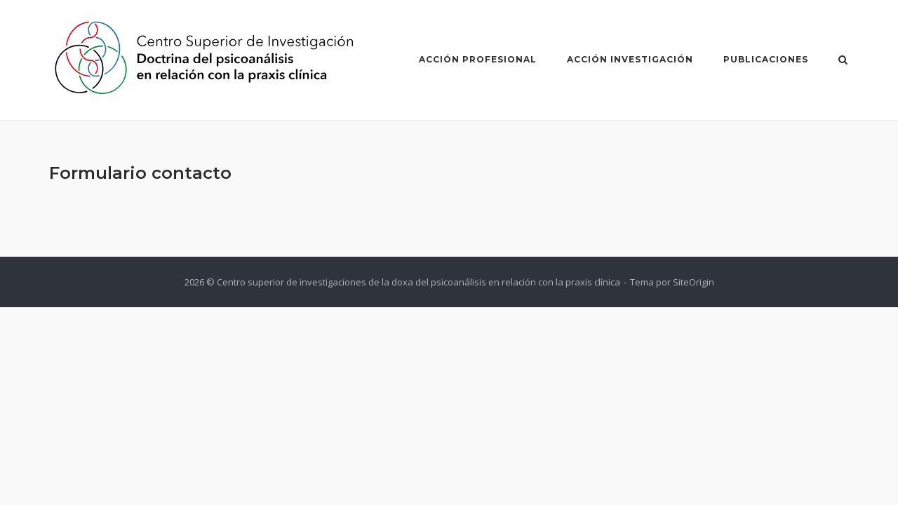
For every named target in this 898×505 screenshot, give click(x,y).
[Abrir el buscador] (843, 61)
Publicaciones (765, 59)
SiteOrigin (693, 282)
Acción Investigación (630, 59)
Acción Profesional (478, 59)
